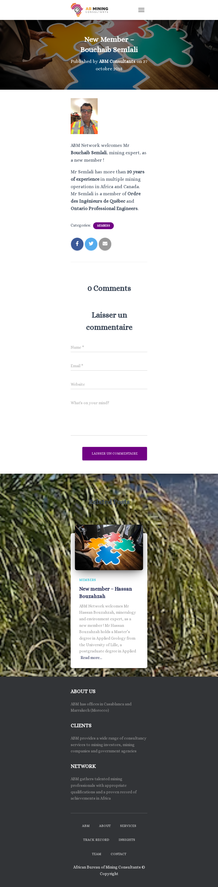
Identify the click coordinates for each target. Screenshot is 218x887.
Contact (118, 854)
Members (103, 225)
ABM (86, 826)
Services (128, 826)
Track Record (96, 840)
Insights (127, 840)
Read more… (91, 657)
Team (96, 854)
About (105, 826)
